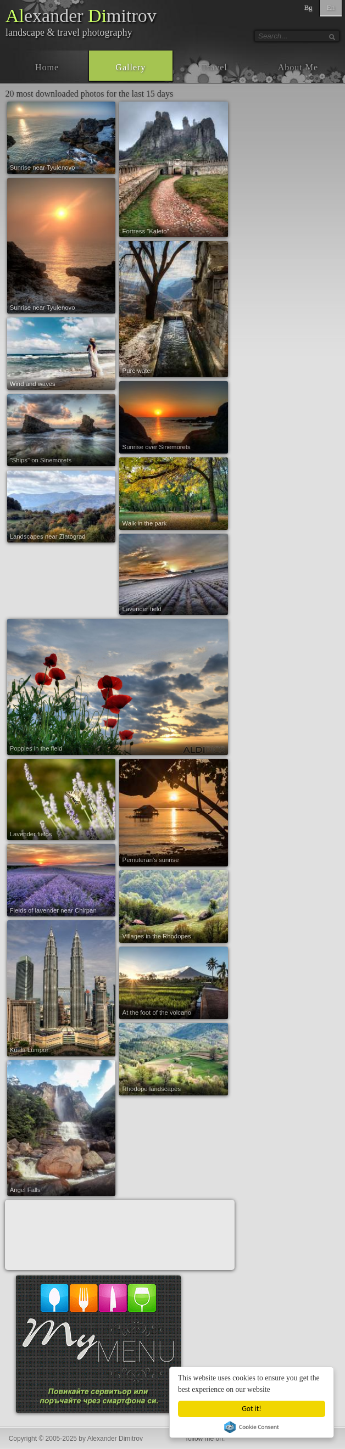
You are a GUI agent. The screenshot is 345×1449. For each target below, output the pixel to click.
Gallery (130, 67)
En (331, 7)
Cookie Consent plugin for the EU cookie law (251, 1427)
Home (47, 67)
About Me (298, 67)
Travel (214, 67)
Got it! (251, 1408)
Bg (308, 7)
